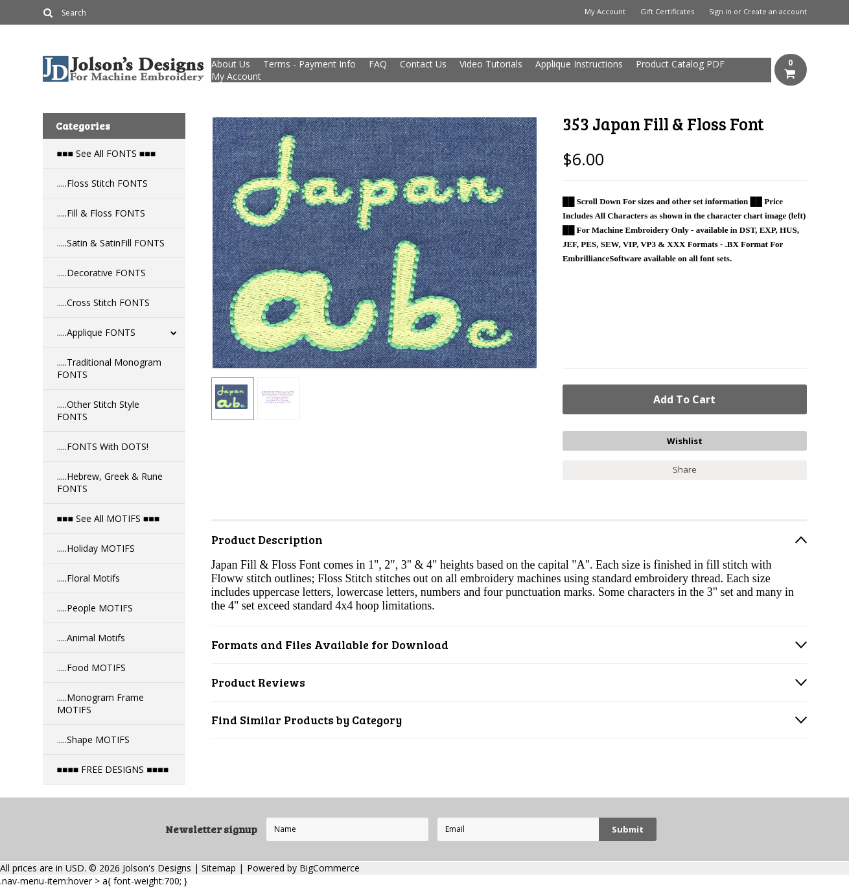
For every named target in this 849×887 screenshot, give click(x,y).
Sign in (720, 11)
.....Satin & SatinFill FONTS (111, 243)
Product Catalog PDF (680, 64)
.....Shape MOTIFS (93, 739)
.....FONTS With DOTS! (102, 446)
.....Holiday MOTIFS (96, 548)
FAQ (378, 64)
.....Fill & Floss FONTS (101, 213)
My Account (605, 11)
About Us (230, 64)
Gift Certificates (667, 11)
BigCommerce (329, 868)
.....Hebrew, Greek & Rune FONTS (110, 482)
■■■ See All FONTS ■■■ (106, 153)
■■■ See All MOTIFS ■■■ (108, 518)
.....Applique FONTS (96, 332)
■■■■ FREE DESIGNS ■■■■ (113, 769)
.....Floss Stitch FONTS (102, 183)
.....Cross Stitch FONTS (103, 302)
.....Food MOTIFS (91, 667)
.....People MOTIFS (95, 608)
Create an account (775, 11)
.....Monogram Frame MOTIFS (100, 703)
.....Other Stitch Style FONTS (98, 410)
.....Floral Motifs (88, 578)
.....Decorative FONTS (101, 272)
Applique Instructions (579, 64)
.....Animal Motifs (91, 638)
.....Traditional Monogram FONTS (109, 368)
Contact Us (423, 64)
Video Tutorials (490, 64)
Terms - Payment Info (309, 64)
